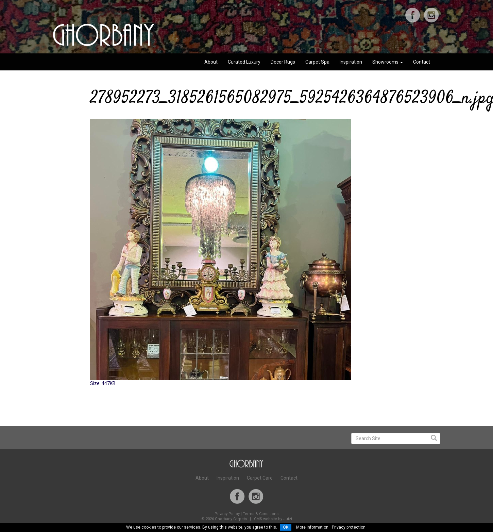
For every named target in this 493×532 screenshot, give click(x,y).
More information (312, 527)
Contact (421, 62)
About (211, 62)
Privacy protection (349, 527)
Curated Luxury (244, 62)
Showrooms (387, 62)
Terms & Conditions (260, 514)
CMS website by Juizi (273, 519)
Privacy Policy (227, 514)
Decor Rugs (283, 62)
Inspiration (351, 62)
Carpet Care (260, 478)
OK (285, 527)
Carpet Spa (317, 62)
